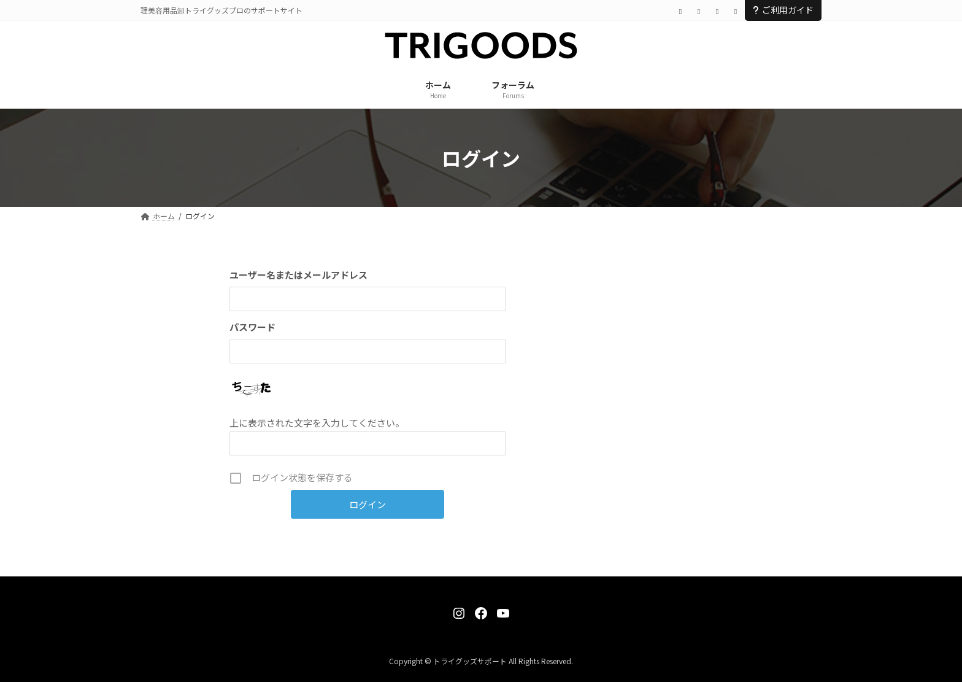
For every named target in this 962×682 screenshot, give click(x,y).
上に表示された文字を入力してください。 (316, 422)
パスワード (252, 326)
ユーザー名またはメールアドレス (298, 274)
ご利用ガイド (783, 10)
